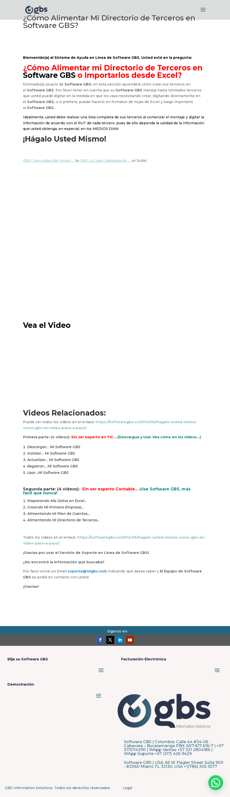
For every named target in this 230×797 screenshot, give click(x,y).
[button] (215, 782)
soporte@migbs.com (87, 571)
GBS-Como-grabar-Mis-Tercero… (48, 161)
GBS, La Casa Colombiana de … (105, 161)
